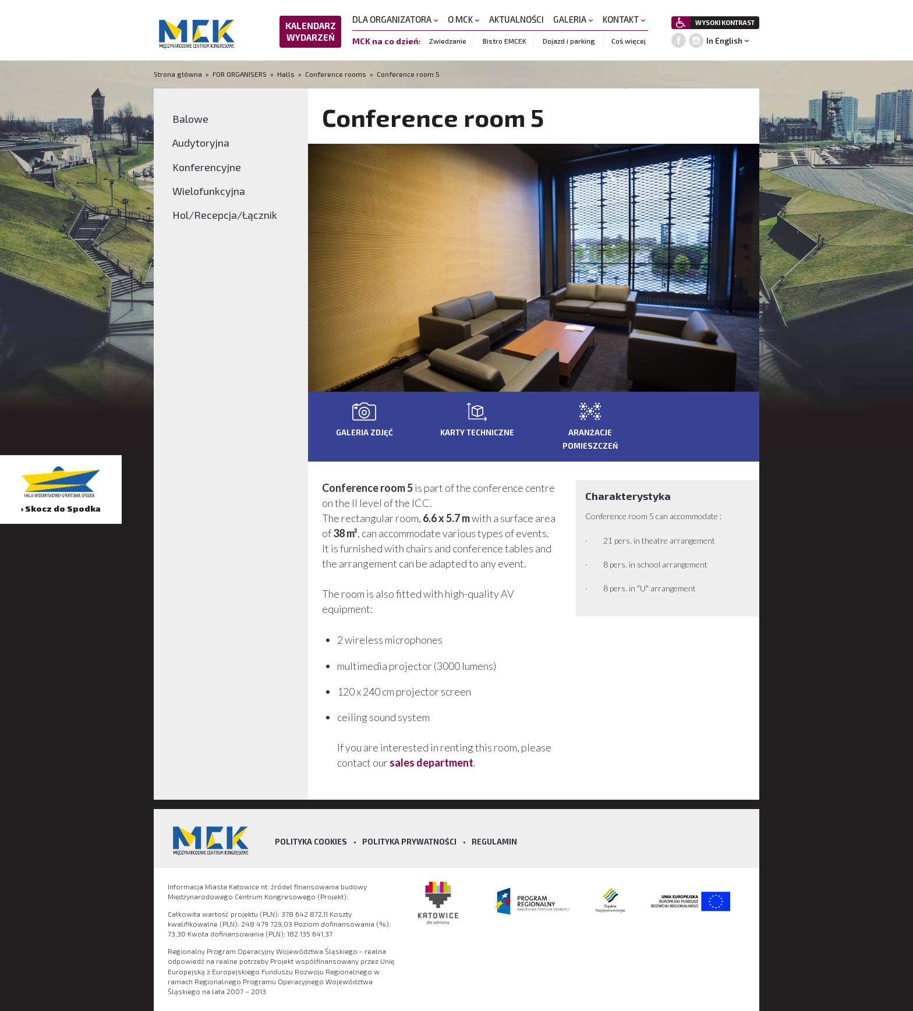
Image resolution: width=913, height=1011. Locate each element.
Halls (286, 74)
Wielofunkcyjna (208, 191)
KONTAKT (624, 19)
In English (724, 40)
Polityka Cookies (311, 841)
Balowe (190, 118)
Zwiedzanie (447, 41)
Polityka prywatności (409, 841)
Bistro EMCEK (504, 41)
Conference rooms (335, 74)
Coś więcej (628, 41)
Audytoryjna (200, 142)
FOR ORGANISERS (240, 74)
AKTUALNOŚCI (516, 19)
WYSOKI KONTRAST (725, 22)
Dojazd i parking (569, 41)
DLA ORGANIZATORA (395, 19)
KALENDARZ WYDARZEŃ (310, 31)
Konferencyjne (206, 167)
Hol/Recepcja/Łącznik (224, 214)
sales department (431, 762)
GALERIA (573, 19)
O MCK (464, 19)
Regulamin (494, 841)
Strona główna (179, 74)
